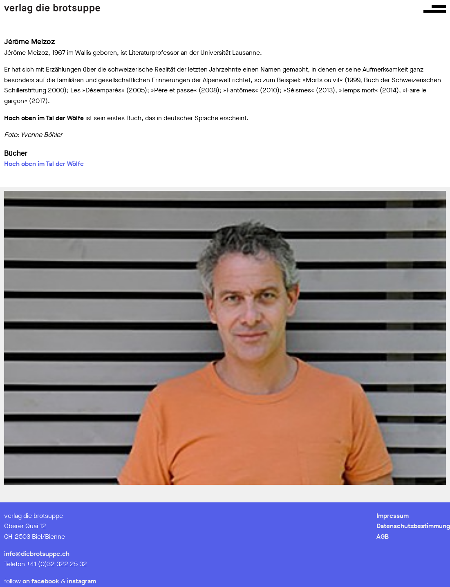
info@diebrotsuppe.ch (36, 553)
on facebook (40, 581)
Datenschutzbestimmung (413, 526)
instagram (81, 581)
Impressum (392, 515)
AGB (382, 536)
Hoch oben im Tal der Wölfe (44, 163)
